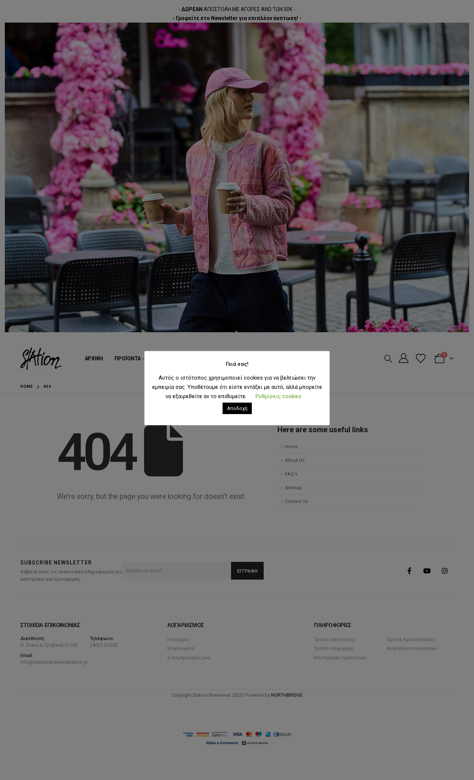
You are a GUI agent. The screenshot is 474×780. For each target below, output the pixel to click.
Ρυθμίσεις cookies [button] (278, 396)
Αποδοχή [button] (237, 408)
